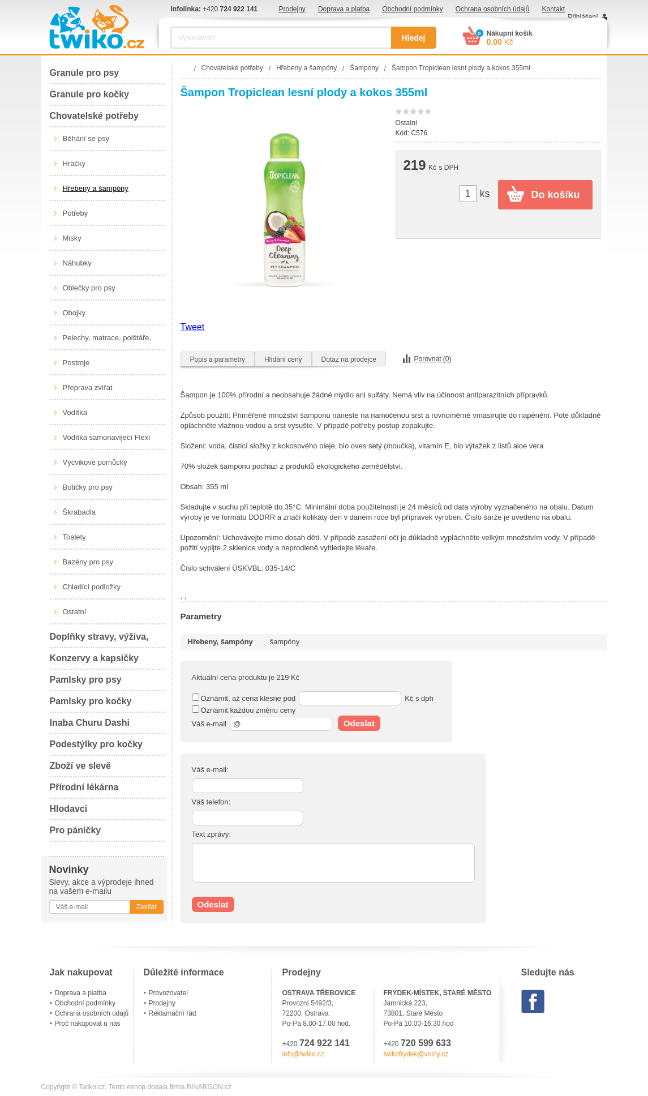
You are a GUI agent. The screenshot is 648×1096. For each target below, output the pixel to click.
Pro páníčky (75, 830)
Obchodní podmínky (412, 9)
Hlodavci (69, 809)
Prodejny (292, 9)
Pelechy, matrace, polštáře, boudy (107, 341)
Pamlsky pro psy (86, 679)
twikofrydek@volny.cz (416, 1054)
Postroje (76, 362)
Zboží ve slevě (80, 765)
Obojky (74, 313)
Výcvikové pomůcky (95, 462)
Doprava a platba (344, 9)
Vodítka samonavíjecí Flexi (107, 437)
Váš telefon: (211, 802)
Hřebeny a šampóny (95, 188)
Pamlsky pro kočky (91, 701)
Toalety (74, 537)
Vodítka (75, 412)
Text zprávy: (211, 834)
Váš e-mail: (210, 769)
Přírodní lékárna (84, 787)
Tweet (193, 327)
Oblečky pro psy (89, 288)
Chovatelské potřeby (94, 116)
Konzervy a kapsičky (94, 658)
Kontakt (553, 9)
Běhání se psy (86, 138)
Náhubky (77, 263)
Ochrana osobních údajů (493, 9)
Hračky (74, 163)
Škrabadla (79, 512)
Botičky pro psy (88, 487)
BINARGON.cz (209, 1087)
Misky (72, 238)
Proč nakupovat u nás (88, 1024)
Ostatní (75, 611)
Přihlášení (583, 17)
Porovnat (433, 359)
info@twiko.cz (303, 1054)
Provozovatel (168, 993)
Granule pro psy (84, 73)
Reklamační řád (172, 1013)
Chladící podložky (92, 587)
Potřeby (75, 213)
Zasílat (146, 907)
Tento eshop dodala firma (147, 1087)
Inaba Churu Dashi (90, 722)
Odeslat (359, 723)
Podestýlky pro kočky (96, 744)
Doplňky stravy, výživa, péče (99, 640)
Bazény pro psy (88, 562)
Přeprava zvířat (88, 387)
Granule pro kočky (90, 94)
